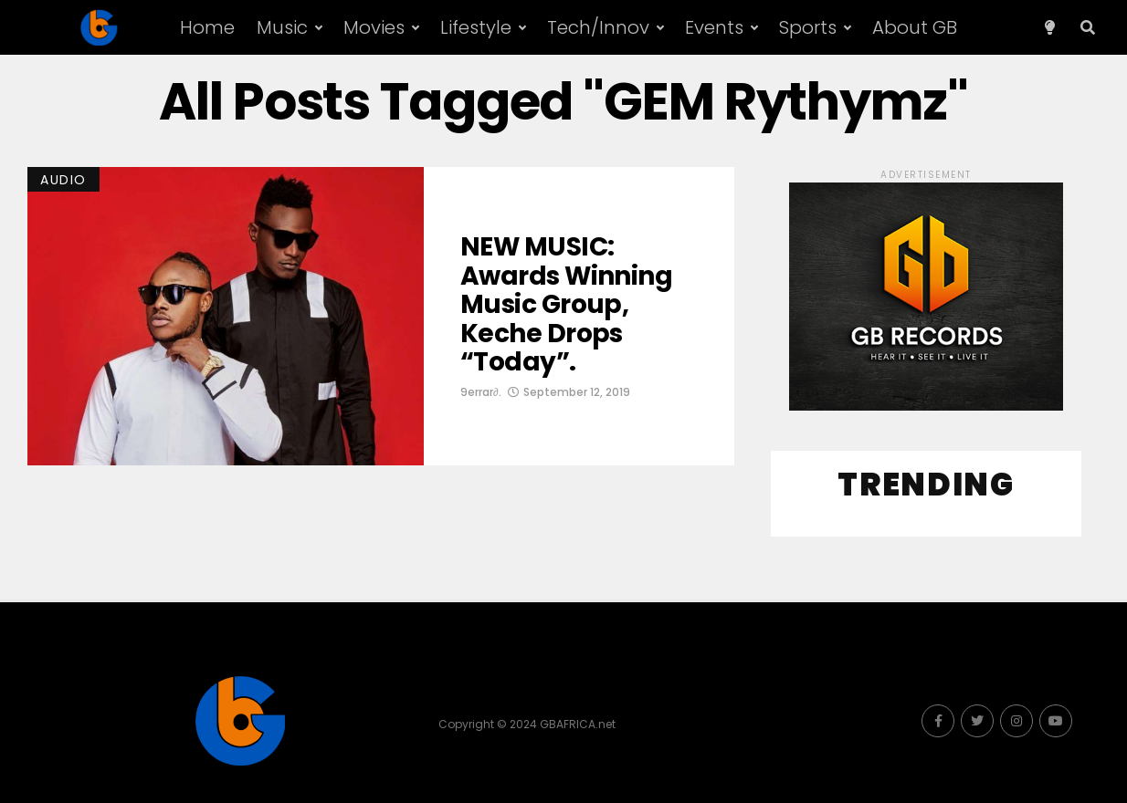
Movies (374, 27)
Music (282, 27)
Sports (808, 27)
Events (714, 27)
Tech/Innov (598, 27)
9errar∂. (480, 392)
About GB (914, 27)
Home (207, 27)
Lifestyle (475, 27)
